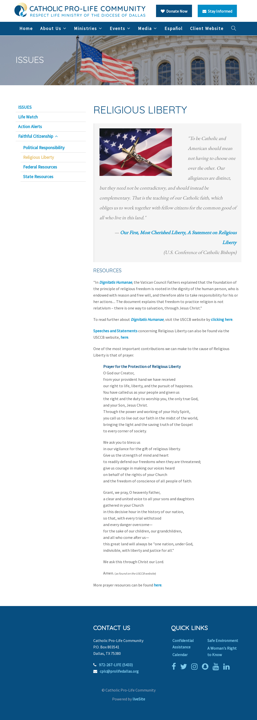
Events (117, 28)
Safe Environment (222, 640)
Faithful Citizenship (35, 136)
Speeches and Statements (115, 330)
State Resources (38, 176)
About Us (50, 28)
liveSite (138, 698)
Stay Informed (217, 11)
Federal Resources (40, 167)
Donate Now (174, 11)
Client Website (207, 28)
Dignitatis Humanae (115, 282)
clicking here (221, 319)
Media (145, 28)
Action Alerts (30, 126)
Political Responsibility (43, 147)
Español (173, 28)
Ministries (85, 28)
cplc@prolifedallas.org (119, 671)
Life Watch (28, 117)
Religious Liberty (38, 157)
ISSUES (25, 107)
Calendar (180, 654)
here (124, 337)
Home (26, 28)
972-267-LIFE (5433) (116, 664)
